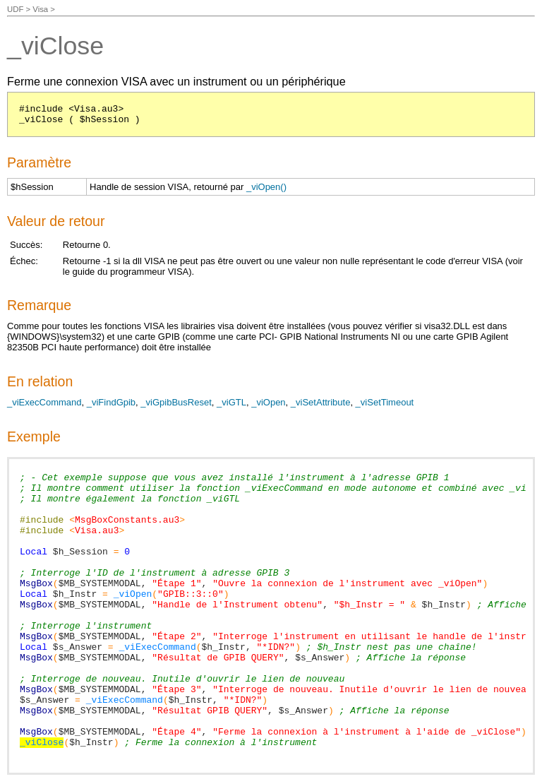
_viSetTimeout (385, 402)
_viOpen (268, 402)
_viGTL (231, 402)
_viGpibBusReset (175, 402)
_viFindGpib (111, 402)
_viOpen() (266, 187)
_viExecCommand (44, 402)
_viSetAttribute (321, 402)
